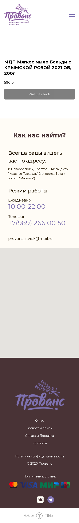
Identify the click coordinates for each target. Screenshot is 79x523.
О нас (39, 420)
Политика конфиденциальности (39, 456)
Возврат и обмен (39, 428)
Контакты (39, 443)
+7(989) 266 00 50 (37, 223)
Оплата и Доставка (39, 436)
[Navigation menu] (72, 15)
